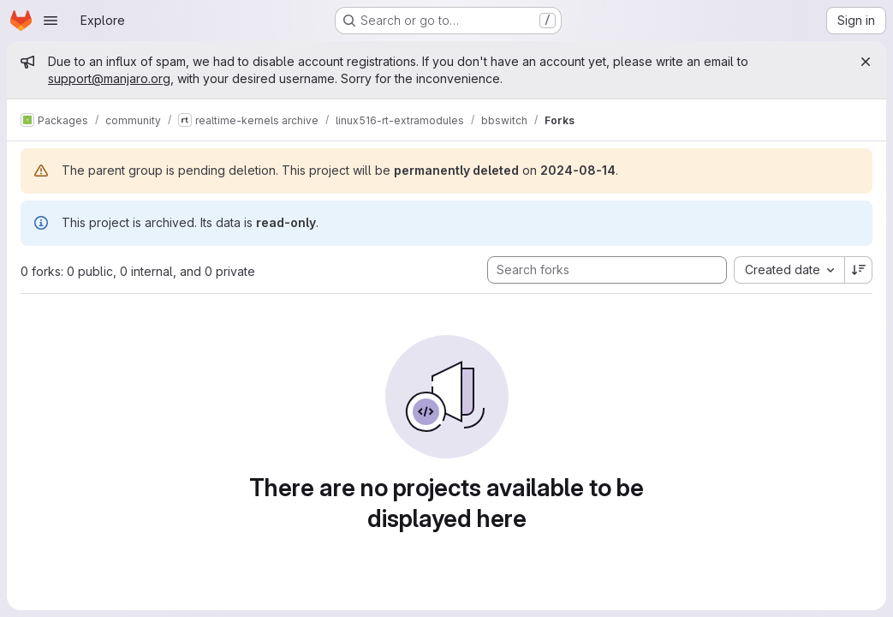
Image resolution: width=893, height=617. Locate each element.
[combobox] (789, 270)
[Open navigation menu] (50, 20)
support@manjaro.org (109, 78)
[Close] (865, 61)
